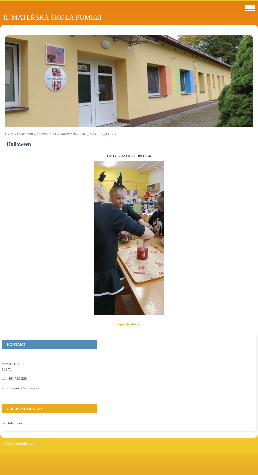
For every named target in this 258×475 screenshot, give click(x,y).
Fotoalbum (25, 134)
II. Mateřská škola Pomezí (52, 17)
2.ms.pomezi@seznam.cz (20, 388)
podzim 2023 (46, 134)
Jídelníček (15, 423)
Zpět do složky (129, 324)
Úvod (9, 134)
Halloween (68, 134)
